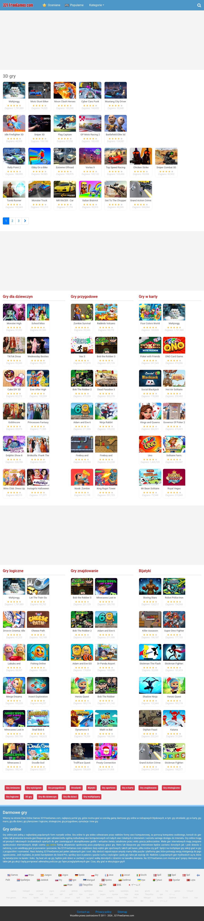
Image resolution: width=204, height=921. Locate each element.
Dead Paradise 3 (106, 389)
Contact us (83, 911)
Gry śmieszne (13, 788)
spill (41, 894)
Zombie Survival (82, 323)
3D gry (28, 796)
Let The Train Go (38, 597)
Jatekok (43, 880)
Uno (150, 455)
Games (13, 875)
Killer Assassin (150, 630)
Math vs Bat (106, 729)
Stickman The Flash (150, 663)
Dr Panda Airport (106, 663)
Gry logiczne (13, 571)
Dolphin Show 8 (14, 455)
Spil (186, 875)
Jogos (63, 875)
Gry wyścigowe (33, 788)
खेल (103, 884)
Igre (73, 880)
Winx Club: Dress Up (14, 488)
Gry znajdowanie (84, 571)
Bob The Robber (106, 696)
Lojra (191, 880)
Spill (158, 875)
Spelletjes (24, 880)
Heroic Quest (82, 696)
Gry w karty (148, 296)
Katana (174, 729)
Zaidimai (125, 880)
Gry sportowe (108, 788)
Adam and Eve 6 (82, 422)
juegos (103, 894)
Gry (95, 875)
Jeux (109, 875)
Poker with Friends (150, 356)
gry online (51, 845)
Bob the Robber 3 (106, 356)
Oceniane (54, 5)
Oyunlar (175, 880)
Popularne (77, 5)
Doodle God (38, 762)
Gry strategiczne (171, 788)
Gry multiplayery (92, 796)
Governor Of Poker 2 (174, 422)
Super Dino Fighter (174, 630)
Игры (30, 875)
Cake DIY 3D (14, 389)
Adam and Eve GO (82, 663)
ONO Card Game (174, 356)
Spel (172, 875)
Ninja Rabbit (106, 422)
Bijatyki (145, 571)
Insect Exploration (38, 696)
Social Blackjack (150, 389)
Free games (11, 898)
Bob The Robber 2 (82, 389)
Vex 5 (82, 356)
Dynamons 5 (82, 729)
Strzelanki (76, 788)
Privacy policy (103, 911)
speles (13, 891)
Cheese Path (38, 630)
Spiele (80, 875)
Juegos (46, 875)
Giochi (142, 875)
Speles (107, 880)
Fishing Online (38, 663)
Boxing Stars (150, 597)
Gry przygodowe (84, 296)
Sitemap (122, 911)
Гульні (157, 880)
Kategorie (95, 5)
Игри (68, 884)
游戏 (117, 884)
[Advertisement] (102, 40)
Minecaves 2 (14, 762)
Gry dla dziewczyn (18, 296)
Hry (59, 880)
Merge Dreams (14, 696)
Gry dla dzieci (70, 796)
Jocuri (125, 875)
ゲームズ (134, 884)
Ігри (142, 880)
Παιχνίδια (86, 884)
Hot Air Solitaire (174, 389)
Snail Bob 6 (38, 729)
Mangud (89, 880)
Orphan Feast (150, 729)
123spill (190, 891)
